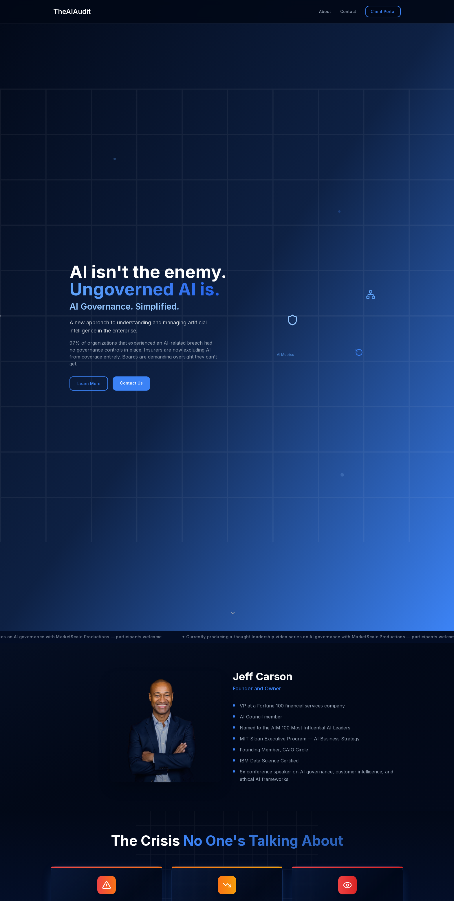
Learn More (92, 384)
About (325, 11)
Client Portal (383, 11)
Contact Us (140, 383)
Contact (348, 11)
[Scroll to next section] (233, 613)
